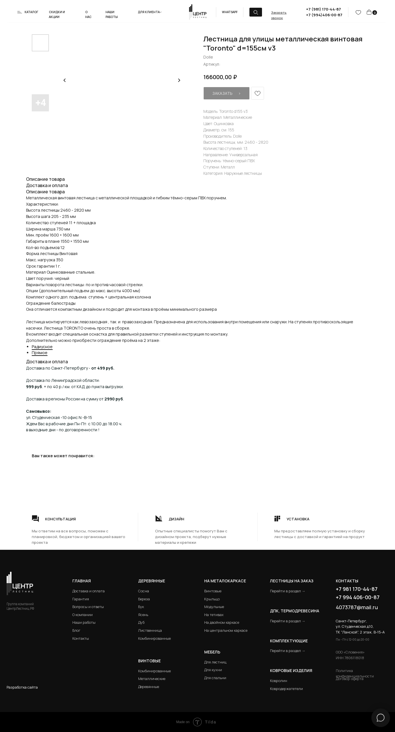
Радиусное (42, 346)
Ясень (143, 614)
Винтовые (212, 591)
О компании (82, 614)
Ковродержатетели (286, 688)
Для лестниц (215, 662)
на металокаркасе (225, 580)
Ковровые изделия (291, 670)
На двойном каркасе (221, 622)
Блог (76, 630)
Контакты (80, 638)
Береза (144, 599)
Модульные (214, 606)
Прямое (39, 352)
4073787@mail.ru (357, 607)
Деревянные (151, 580)
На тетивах (214, 614)
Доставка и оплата (88, 591)
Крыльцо (212, 599)
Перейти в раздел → (287, 591)
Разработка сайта (22, 687)
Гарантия (80, 599)
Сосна (143, 591)
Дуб (141, 622)
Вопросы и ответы (88, 606)
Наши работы (84, 622)
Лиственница (150, 630)
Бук (141, 606)
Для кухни (213, 669)
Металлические (151, 678)
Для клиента (149, 12)
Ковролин (278, 680)
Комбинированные (154, 638)
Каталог (31, 12)
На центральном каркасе (225, 630)
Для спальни (215, 677)
